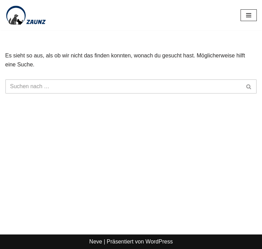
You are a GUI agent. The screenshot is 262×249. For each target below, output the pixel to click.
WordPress (159, 242)
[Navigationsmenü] (249, 15)
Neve (95, 242)
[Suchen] (123, 86)
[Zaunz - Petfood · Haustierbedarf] (26, 15)
